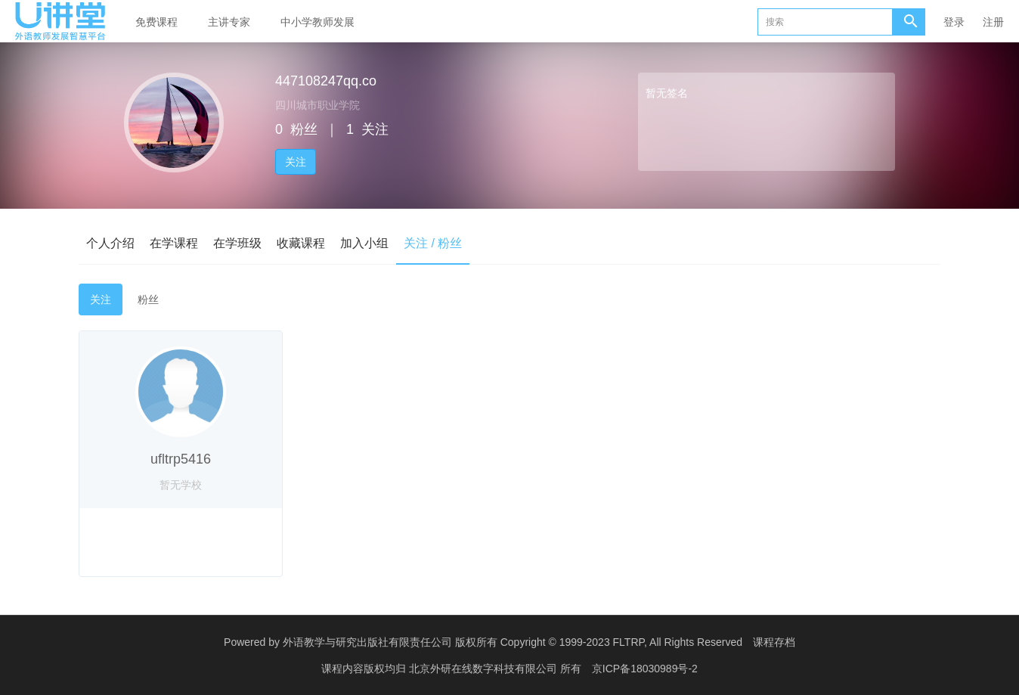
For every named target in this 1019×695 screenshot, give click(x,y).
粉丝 (148, 299)
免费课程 (156, 22)
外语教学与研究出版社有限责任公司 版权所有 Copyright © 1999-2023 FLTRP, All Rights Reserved (512, 642)
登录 (954, 22)
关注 (295, 162)
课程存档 (774, 642)
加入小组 (364, 243)
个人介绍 (110, 243)
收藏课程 (301, 243)
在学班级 (237, 243)
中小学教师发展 (317, 22)
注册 (993, 22)
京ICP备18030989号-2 (645, 668)
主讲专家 (229, 22)
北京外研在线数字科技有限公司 (484, 668)
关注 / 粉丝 (433, 243)
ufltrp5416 (180, 459)
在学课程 (174, 243)
